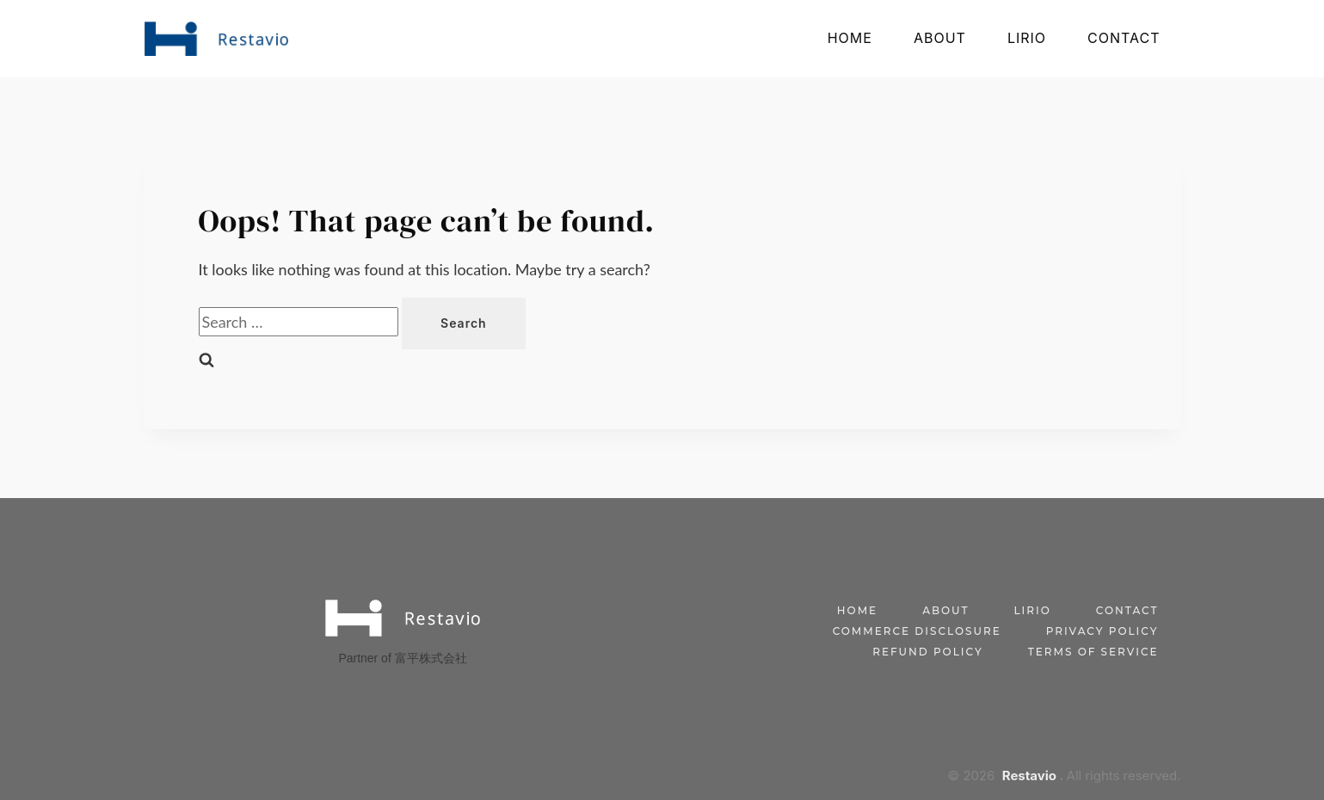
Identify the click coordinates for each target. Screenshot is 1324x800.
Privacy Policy (1102, 631)
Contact (1123, 37)
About (940, 37)
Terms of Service (1093, 651)
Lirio (1026, 37)
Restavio (1029, 775)
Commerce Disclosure (917, 631)
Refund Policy (927, 651)
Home (850, 37)
